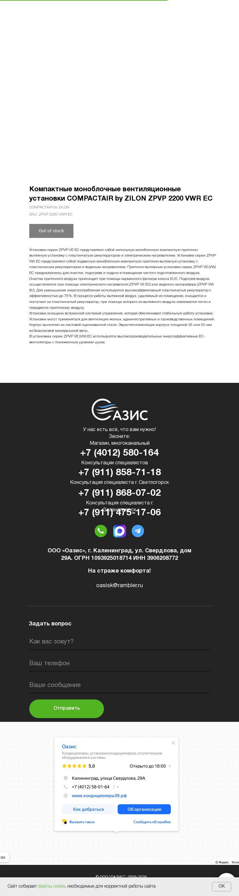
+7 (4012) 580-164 (119, 453)
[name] (119, 642)
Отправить (67, 708)
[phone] (119, 663)
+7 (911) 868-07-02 (119, 493)
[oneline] (119, 685)
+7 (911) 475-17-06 (119, 513)
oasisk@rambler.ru (119, 585)
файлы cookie (51, 886)
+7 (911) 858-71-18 (119, 473)
